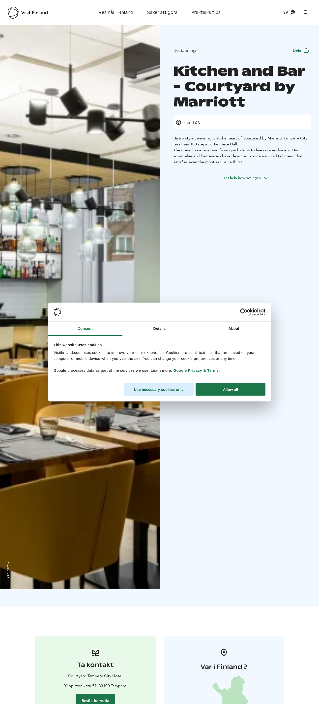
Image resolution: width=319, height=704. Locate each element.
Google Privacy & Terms (196, 370)
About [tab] (234, 328)
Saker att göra (162, 12)
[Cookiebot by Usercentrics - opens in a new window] (243, 312)
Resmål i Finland (116, 12)
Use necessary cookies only (158, 389)
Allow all (230, 389)
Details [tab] (159, 328)
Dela (301, 50)
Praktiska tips (206, 12)
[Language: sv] (289, 12)
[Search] (306, 13)
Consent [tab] (85, 328)
